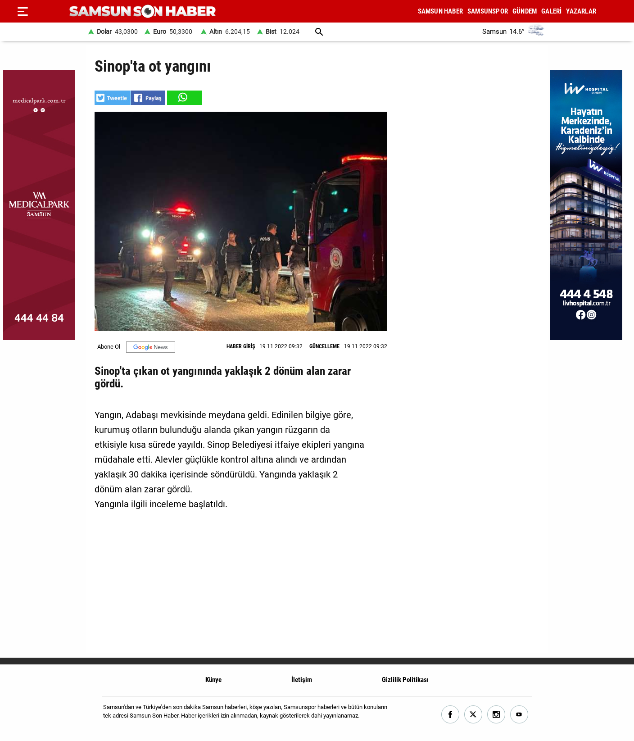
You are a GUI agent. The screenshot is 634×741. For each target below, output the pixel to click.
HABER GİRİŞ (240, 346)
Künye (213, 680)
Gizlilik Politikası (405, 680)
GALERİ (551, 11)
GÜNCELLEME (324, 346)
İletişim (301, 680)
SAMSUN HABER (440, 11)
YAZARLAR (581, 11)
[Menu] (22, 11)
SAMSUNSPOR (487, 11)
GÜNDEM (524, 11)
